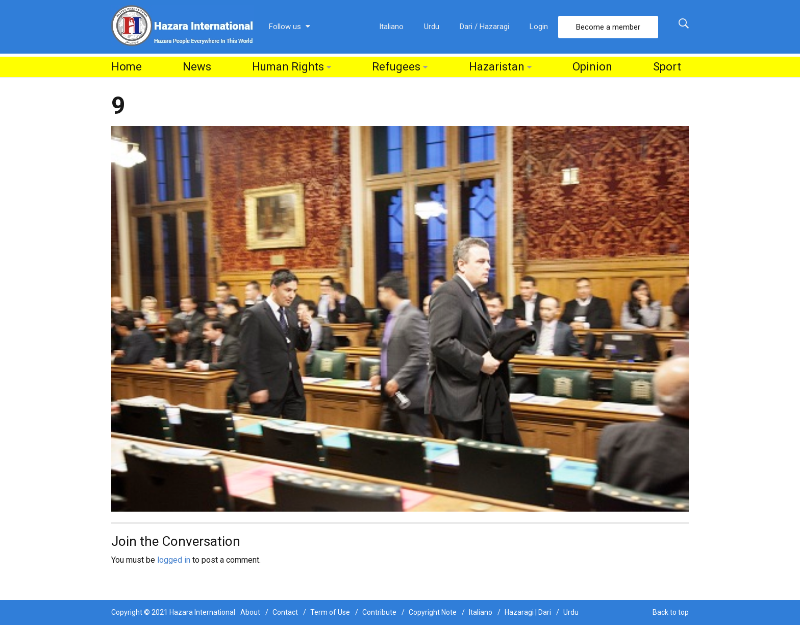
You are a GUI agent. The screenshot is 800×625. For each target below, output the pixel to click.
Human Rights (288, 66)
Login (539, 26)
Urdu (431, 26)
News (197, 66)
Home (126, 66)
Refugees (396, 66)
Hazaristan (496, 66)
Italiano (391, 26)
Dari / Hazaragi (484, 26)
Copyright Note (433, 612)
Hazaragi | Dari (528, 612)
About (250, 612)
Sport (667, 66)
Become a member (608, 27)
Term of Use (330, 612)
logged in (173, 560)
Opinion (592, 66)
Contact (285, 612)
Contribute (379, 612)
